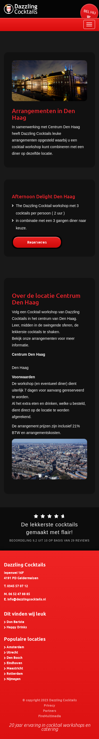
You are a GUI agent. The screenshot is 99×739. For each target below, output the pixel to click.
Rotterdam (15, 674)
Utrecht (12, 652)
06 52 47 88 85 (19, 594)
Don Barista (15, 622)
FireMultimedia (49, 716)
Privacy (49, 705)
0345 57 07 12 (17, 586)
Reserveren (37, 242)
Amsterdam (15, 647)
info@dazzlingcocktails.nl (26, 599)
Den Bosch (14, 658)
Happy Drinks (17, 627)
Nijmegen (14, 679)
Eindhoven (14, 663)
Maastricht (15, 668)
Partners (49, 711)
